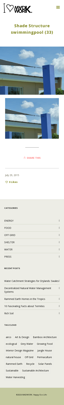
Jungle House (44, 350)
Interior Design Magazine (20, 350)
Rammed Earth (14, 363)
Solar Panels (45, 363)
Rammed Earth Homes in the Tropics (24, 299)
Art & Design (22, 337)
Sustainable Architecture (35, 370)
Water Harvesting (15, 377)
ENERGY (8, 220)
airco (8, 337)
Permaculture (44, 357)
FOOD (7, 227)
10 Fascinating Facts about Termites (24, 306)
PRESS (7, 256)
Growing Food (45, 343)
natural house (13, 357)
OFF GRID (9, 235)
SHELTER (9, 242)
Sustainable (12, 370)
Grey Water (27, 343)
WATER (8, 249)
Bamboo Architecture (45, 337)
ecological (11, 343)
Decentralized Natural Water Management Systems (27, 289)
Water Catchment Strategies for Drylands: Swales (31, 281)
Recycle (30, 363)
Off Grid (29, 357)
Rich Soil (8, 313)
